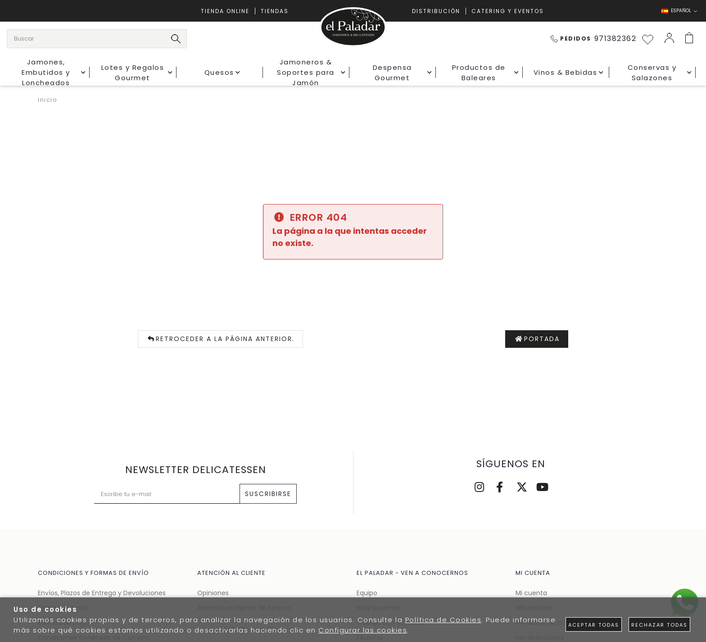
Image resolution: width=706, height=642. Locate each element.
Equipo (367, 592)
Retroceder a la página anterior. (220, 339)
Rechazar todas (659, 624)
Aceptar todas (593, 624)
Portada (537, 339)
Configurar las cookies (362, 630)
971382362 (594, 38)
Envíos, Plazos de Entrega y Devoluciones (102, 592)
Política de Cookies (443, 619)
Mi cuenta (531, 592)
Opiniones (213, 592)
